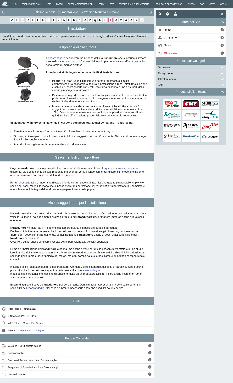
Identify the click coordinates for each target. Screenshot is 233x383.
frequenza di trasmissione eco (120, 168)
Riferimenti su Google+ (31, 330)
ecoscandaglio (56, 58)
